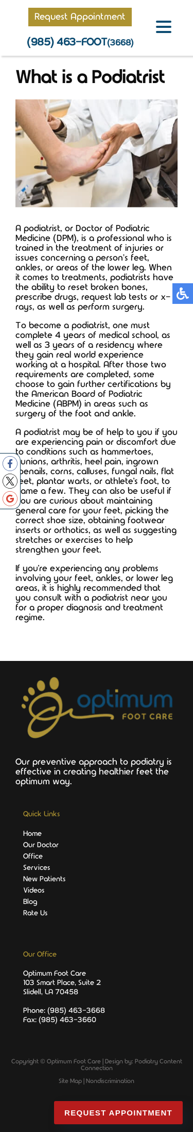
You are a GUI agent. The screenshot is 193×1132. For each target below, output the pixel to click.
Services (36, 867)
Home (32, 833)
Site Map (70, 1081)
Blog (30, 901)
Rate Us (35, 913)
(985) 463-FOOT (80, 42)
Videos (33, 890)
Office (33, 856)
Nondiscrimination (110, 1081)
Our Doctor (41, 845)
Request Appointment (80, 17)
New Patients (44, 879)
